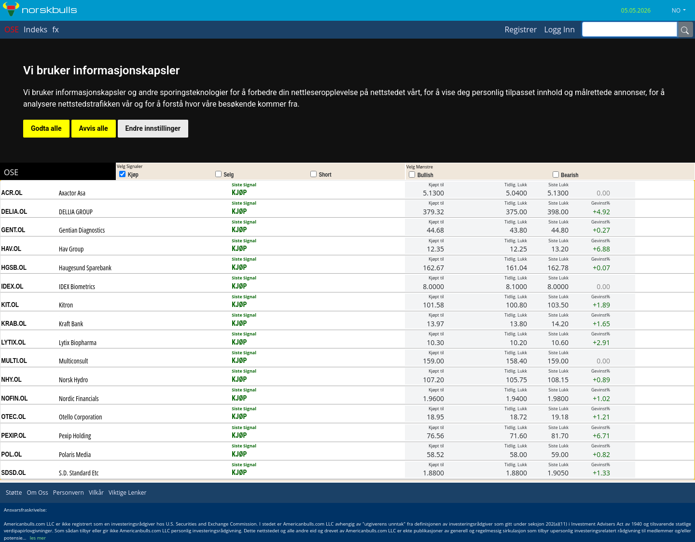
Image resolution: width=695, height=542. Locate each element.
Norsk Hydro (73, 379)
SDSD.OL (13, 472)
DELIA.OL (14, 211)
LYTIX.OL (13, 342)
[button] (682, 10)
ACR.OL (12, 192)
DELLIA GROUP (76, 211)
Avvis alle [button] (93, 128)
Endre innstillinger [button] (153, 128)
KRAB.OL (14, 323)
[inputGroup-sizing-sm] (629, 29)
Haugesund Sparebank (85, 267)
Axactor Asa (72, 192)
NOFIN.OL (14, 398)
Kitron (66, 304)
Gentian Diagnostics (82, 230)
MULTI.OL (14, 360)
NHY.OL (11, 379)
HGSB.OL (14, 267)
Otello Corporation (80, 416)
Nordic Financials (79, 398)
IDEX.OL (12, 286)
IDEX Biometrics (77, 286)
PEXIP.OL (14, 435)
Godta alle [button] (46, 128)
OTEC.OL (13, 416)
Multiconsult (73, 360)
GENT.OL (13, 230)
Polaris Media (75, 454)
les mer (38, 538)
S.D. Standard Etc (78, 472)
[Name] (685, 29)
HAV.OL (11, 248)
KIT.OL (10, 304)
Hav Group (71, 248)
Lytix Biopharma (78, 342)
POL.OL (11, 454)
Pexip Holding (75, 435)
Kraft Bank (71, 323)
